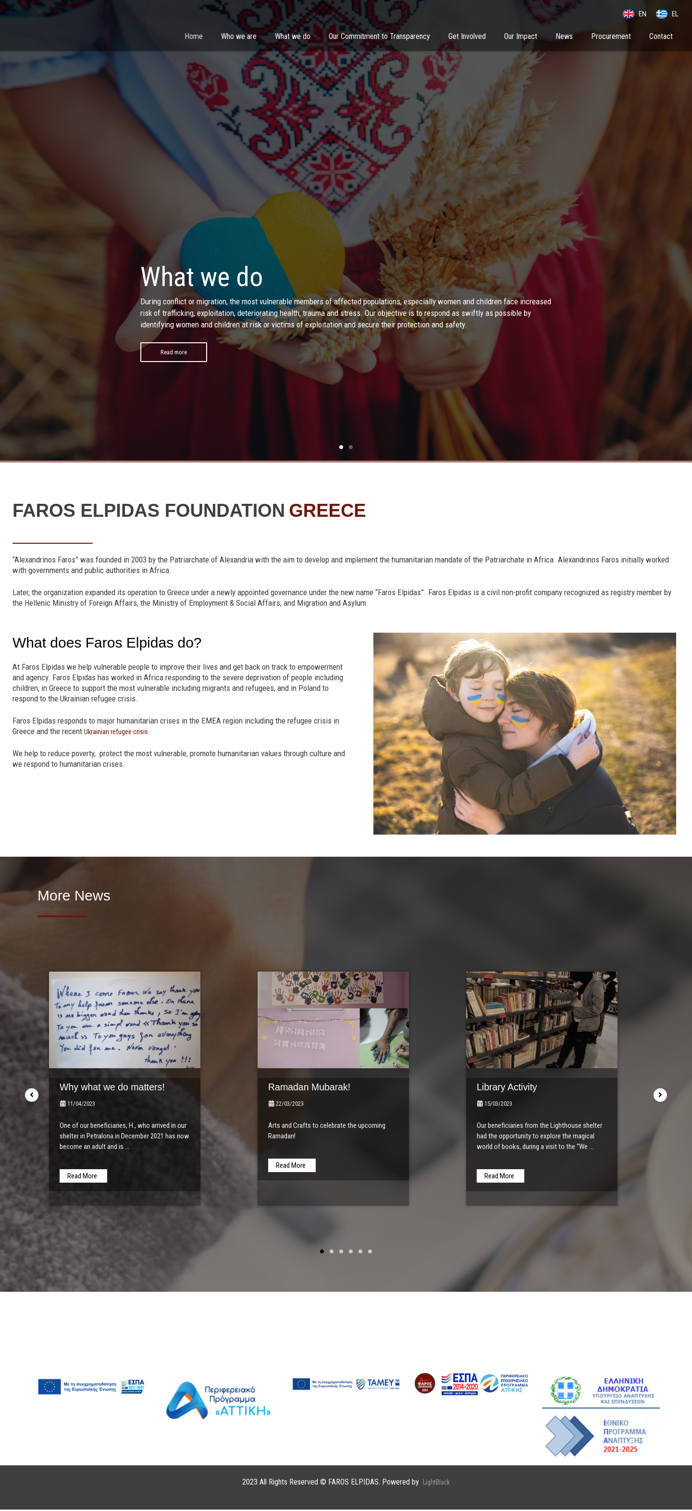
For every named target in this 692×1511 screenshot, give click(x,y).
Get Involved (467, 37)
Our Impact (520, 37)
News (564, 37)
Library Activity (514, 1087)
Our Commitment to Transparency (379, 37)
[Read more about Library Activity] (500, 1177)
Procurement (611, 37)
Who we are (239, 37)
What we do (292, 37)
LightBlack (436, 1482)
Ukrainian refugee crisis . (124, 732)
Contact (661, 37)
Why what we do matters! (124, 1087)
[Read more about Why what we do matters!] (83, 1177)
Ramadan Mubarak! (319, 1087)
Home (194, 37)
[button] (341, 448)
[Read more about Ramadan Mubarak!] (292, 1166)
